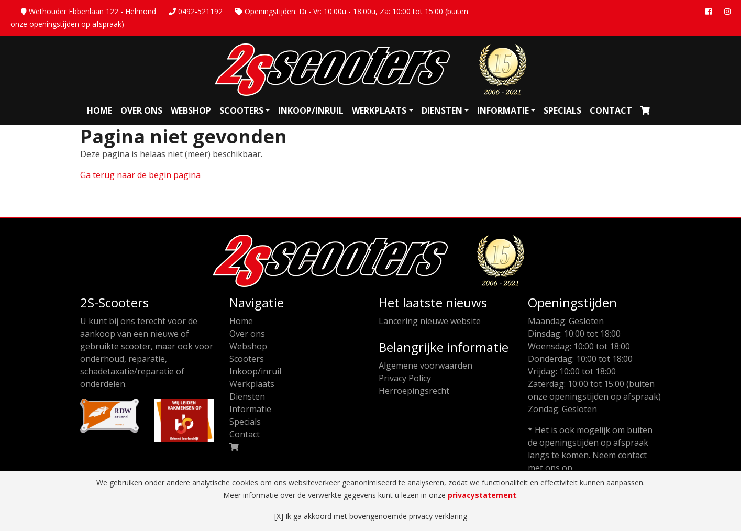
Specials (562, 110)
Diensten (442, 110)
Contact (611, 110)
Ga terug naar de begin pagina (140, 175)
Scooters (241, 110)
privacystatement (482, 495)
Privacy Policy (405, 378)
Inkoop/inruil (311, 110)
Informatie (503, 110)
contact (632, 455)
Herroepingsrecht (414, 390)
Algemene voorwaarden (425, 365)
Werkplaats (379, 110)
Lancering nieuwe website (430, 321)
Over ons (141, 110)
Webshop (191, 110)
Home (99, 110)
